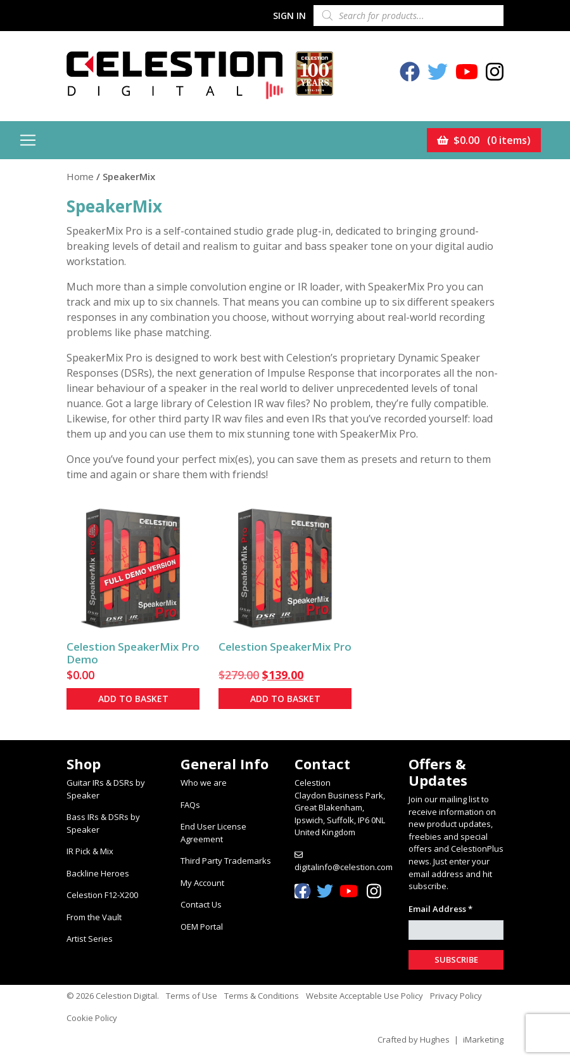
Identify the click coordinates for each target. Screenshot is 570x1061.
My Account (202, 883)
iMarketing (483, 1039)
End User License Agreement (213, 833)
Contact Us (201, 904)
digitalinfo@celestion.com (343, 867)
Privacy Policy (456, 995)
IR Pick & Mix (89, 851)
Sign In (289, 16)
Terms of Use (191, 995)
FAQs (190, 804)
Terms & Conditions (261, 995)
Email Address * (440, 909)
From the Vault (94, 917)
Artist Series (89, 938)
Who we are (203, 782)
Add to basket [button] (133, 699)
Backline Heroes (97, 873)
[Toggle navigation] (28, 140)
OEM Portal (201, 926)
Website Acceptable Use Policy (364, 995)
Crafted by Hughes (413, 1039)
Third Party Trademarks (225, 860)
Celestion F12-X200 (102, 895)
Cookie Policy (91, 1018)
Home (80, 176)
